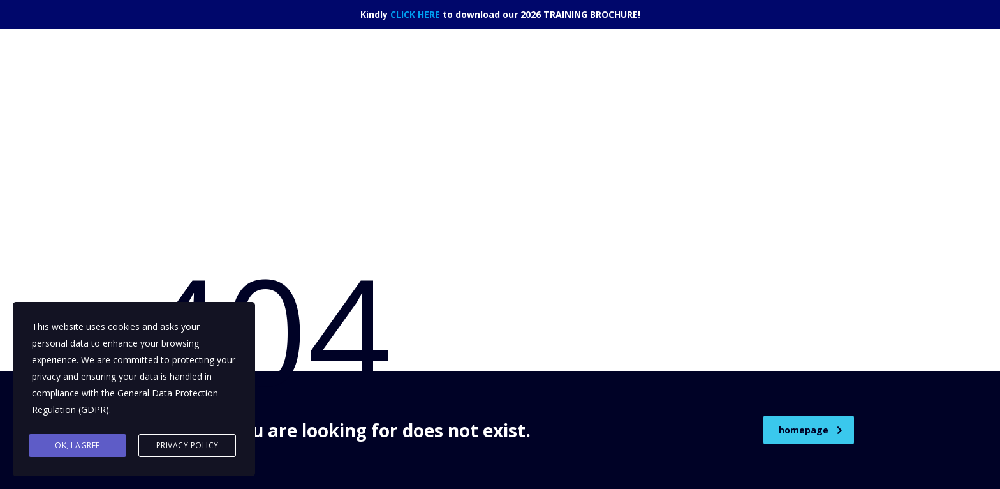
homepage (810, 430)
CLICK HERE (415, 14)
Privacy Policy (187, 445)
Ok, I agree (77, 445)
